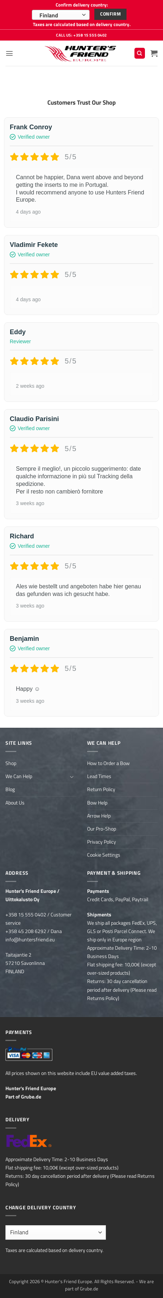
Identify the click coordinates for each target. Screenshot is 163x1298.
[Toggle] (72, 777)
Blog (10, 789)
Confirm (110, 13)
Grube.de (31, 1097)
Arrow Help (99, 816)
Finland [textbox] (48, 15)
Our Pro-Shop (101, 829)
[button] (9, 53)
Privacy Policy (101, 842)
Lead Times (99, 776)
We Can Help (18, 776)
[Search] (139, 53)
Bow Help (97, 803)
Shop (10, 763)
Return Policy (101, 789)
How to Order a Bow (108, 763)
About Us (15, 803)
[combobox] (61, 15)
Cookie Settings (103, 855)
